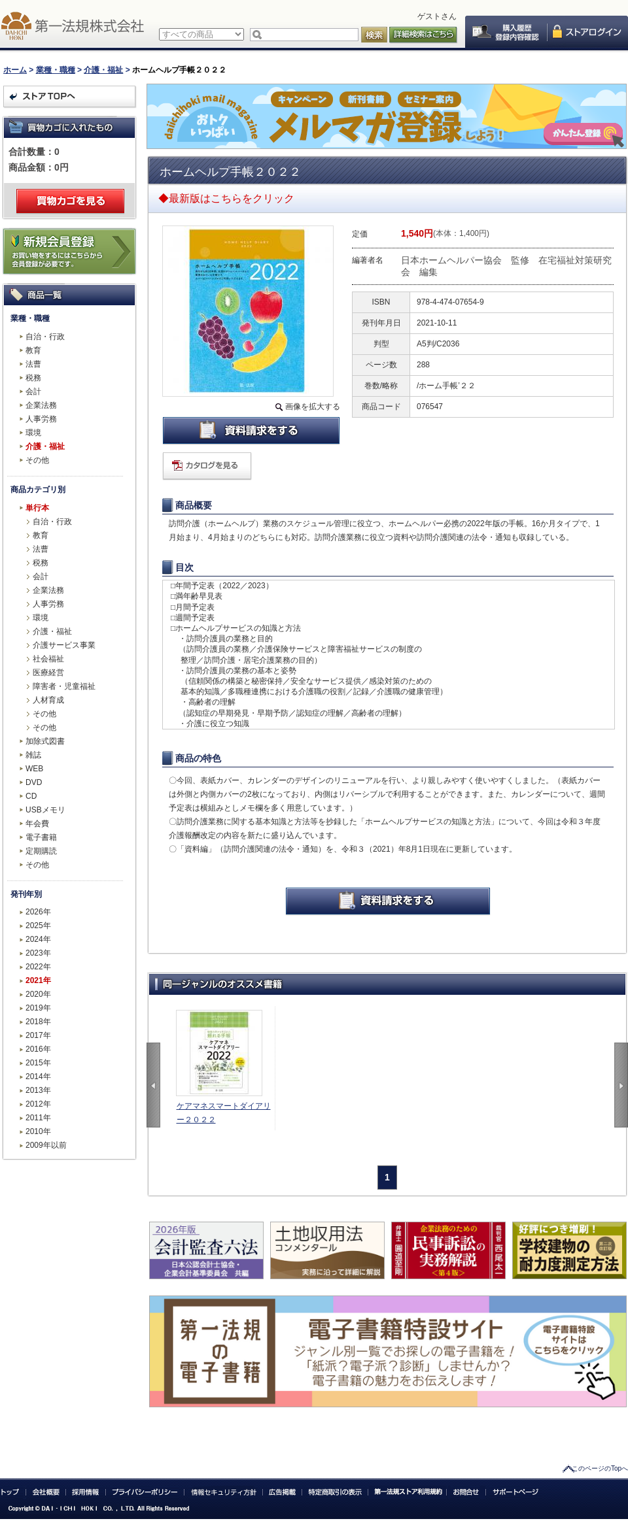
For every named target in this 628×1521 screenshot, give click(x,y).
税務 (33, 377)
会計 (33, 391)
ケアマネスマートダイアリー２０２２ (224, 1112)
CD (31, 796)
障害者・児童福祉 (64, 686)
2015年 (38, 1062)
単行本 (37, 507)
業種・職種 (55, 70)
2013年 (38, 1090)
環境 (33, 432)
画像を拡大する (312, 406)
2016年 (38, 1049)
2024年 (38, 939)
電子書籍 (41, 837)
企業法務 (41, 405)
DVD (34, 782)
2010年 (38, 1131)
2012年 (38, 1104)
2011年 (38, 1117)
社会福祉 (48, 658)
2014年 (38, 1076)
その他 (37, 460)
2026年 (38, 911)
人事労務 (41, 419)
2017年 (38, 1035)
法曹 (33, 364)
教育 (33, 350)
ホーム (15, 70)
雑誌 (33, 755)
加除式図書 (45, 741)
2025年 (38, 925)
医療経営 (48, 672)
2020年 (38, 994)
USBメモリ (45, 809)
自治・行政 (45, 336)
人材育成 (48, 700)
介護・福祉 (103, 70)
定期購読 (41, 851)
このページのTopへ (600, 1468)
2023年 (38, 953)
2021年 (38, 980)
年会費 (37, 823)
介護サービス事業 (64, 645)
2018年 (38, 1021)
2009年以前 (46, 1145)
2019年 (38, 1007)
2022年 (38, 966)
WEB (34, 768)
